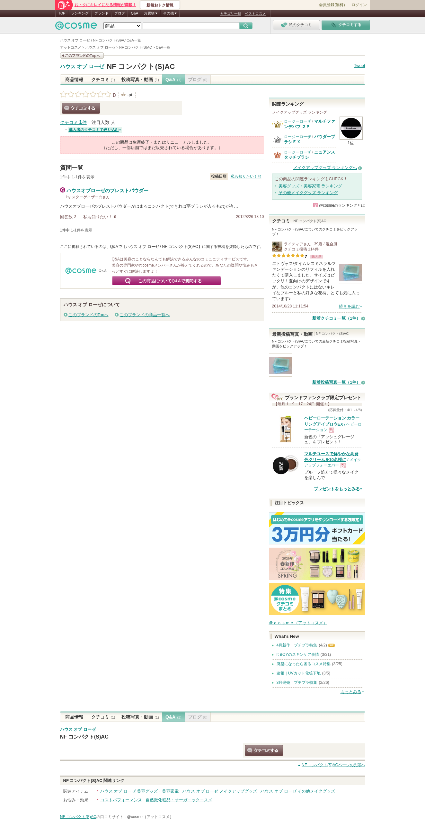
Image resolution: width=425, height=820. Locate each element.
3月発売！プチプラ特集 (297, 682)
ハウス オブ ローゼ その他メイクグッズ (298, 791)
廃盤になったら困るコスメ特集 (304, 664)
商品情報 (74, 79)
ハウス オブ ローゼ (82, 67)
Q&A (134, 13)
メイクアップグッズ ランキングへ (325, 167)
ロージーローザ (297, 121)
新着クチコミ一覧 (336, 318)
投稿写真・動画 (140, 79)
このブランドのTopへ (88, 314)
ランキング (80, 13)
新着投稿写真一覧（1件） (336, 382)
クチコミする (81, 108)
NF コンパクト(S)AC (141, 66)
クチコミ (103, 79)
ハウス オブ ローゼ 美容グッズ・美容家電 (139, 791)
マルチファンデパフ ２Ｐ (309, 124)
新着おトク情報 (159, 5)
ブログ (119, 13)
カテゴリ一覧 (230, 13)
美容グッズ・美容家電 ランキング (310, 186)
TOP (62, 13)
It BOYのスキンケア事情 (298, 654)
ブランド (101, 13)
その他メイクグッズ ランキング (308, 192)
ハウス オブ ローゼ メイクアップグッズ (219, 791)
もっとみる (351, 691)
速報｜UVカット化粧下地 (299, 673)
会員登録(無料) (332, 5)
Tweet (359, 65)
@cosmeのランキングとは (342, 205)
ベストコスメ (255, 13)
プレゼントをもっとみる (337, 488)
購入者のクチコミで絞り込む (94, 129)
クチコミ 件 (73, 122)
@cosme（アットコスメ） (150, 817)
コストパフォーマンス (121, 799)
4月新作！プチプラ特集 (297, 645)
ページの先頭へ (333, 765)
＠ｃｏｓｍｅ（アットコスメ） (298, 622)
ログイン (359, 5)
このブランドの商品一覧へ (145, 314)
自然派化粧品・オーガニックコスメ (179, 799)
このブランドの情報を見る (82, 55)
